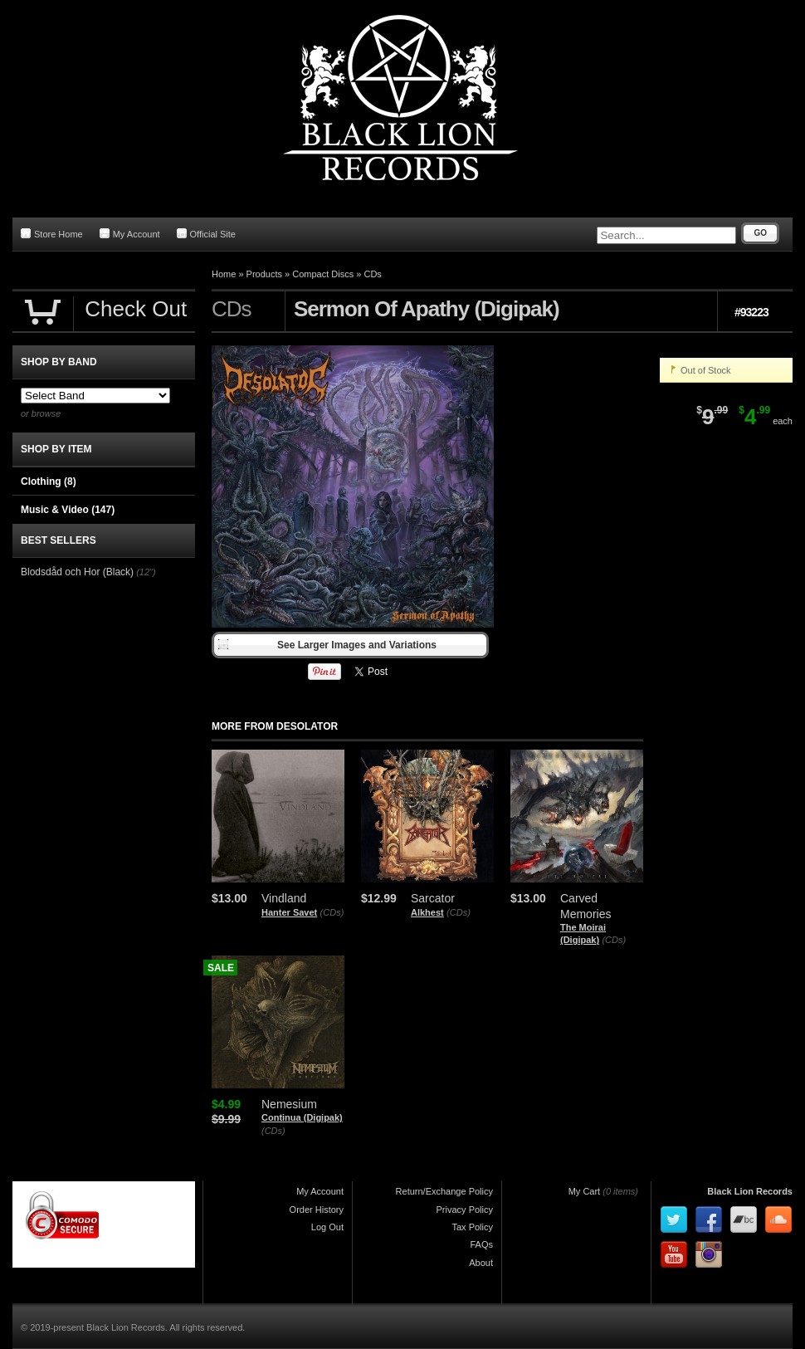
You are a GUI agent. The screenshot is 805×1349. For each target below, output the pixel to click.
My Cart (584, 1191)
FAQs (481, 1244)
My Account (130, 233)
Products (264, 274)
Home (224, 274)
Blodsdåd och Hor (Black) (77, 572)
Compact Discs (323, 274)
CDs (372, 274)
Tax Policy (472, 1227)
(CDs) (332, 912)
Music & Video (68, 510)
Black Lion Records (750, 1191)
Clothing (48, 481)
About (481, 1263)
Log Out (327, 1227)
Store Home (52, 233)
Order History (317, 1210)
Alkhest (427, 912)
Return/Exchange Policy (444, 1191)
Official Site (206, 233)
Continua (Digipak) (302, 1117)
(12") (145, 572)
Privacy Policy (465, 1210)
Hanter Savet (289, 912)
